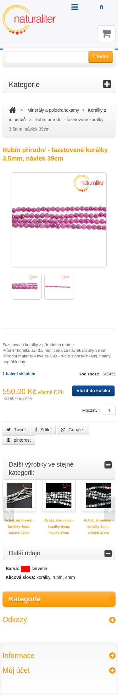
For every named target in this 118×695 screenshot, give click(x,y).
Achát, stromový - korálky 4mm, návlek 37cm (19, 526)
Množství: (91, 410)
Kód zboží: (89, 374)
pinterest (19, 440)
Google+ (73, 429)
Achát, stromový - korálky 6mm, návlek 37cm (59, 526)
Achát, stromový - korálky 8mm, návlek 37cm (98, 526)
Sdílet (43, 429)
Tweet (16, 429)
